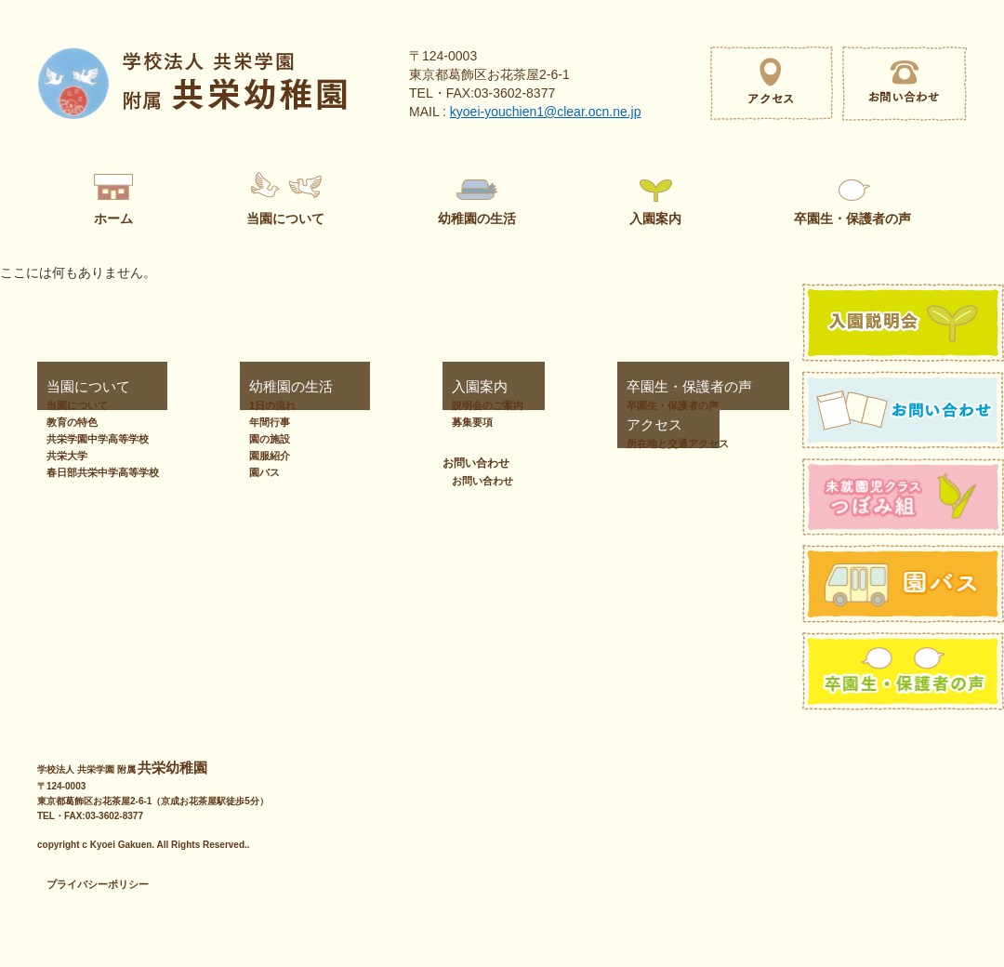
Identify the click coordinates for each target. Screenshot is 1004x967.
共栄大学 (66, 455)
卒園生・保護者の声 (574, 387)
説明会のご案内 (416, 405)
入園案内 (393, 387)
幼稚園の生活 (264, 387)
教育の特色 (72, 422)
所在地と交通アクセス (585, 443)
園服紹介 (261, 455)
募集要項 (400, 422)
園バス (256, 472)
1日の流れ (264, 405)
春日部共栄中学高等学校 (102, 472)
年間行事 (261, 422)
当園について (70, 387)
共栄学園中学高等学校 (97, 438)
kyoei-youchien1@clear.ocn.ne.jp (545, 111)
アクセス (546, 424)
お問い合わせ (741, 424)
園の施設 (261, 438)
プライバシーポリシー (97, 884)
